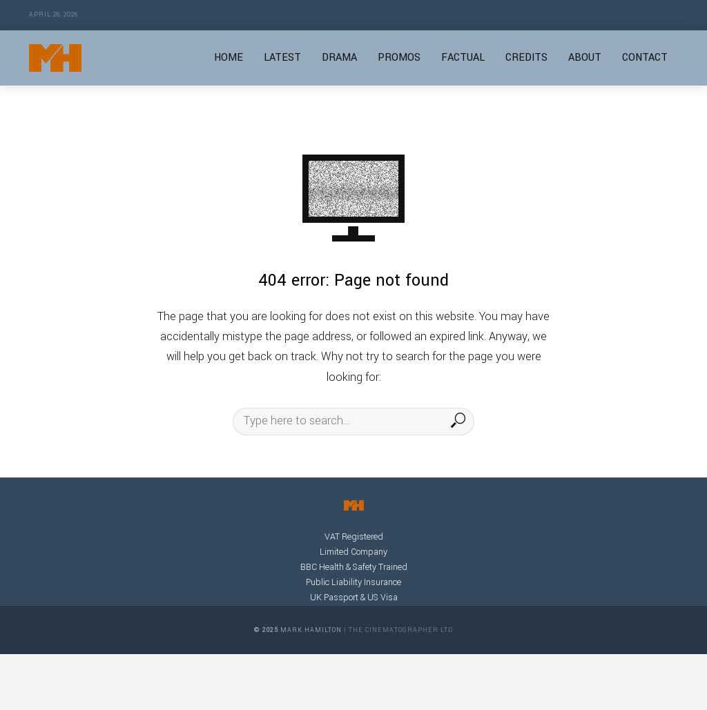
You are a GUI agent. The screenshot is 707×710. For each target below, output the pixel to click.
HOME (228, 57)
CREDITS (526, 57)
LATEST (282, 57)
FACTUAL (463, 57)
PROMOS (399, 57)
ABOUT (584, 57)
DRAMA (339, 57)
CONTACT (645, 57)
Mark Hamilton (311, 630)
